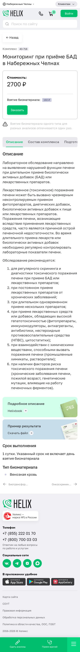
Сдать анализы (18, 644)
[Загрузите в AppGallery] (62, 581)
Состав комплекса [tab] (43, 142)
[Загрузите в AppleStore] (14, 581)
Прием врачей (49, 644)
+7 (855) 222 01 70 (19, 533)
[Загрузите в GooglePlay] (38, 581)
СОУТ (6, 603)
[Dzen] (27, 563)
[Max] (37, 563)
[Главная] (40, 504)
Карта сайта (10, 596)
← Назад (12, 37)
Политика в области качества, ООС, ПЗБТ (29, 624)
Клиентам (64, 4)
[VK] (7, 563)
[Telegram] (17, 563)
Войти (69, 13)
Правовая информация (17, 610)
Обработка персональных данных (24, 617)
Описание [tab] (14, 142)
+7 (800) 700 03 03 (20, 539)
